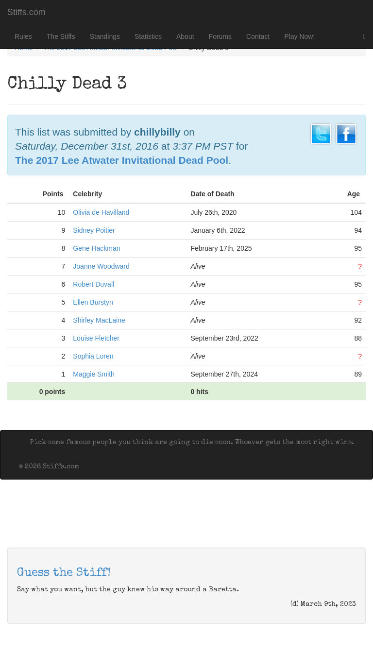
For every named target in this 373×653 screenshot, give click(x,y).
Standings (105, 36)
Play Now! (299, 36)
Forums (220, 36)
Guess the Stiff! (64, 573)
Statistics (148, 36)
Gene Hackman (96, 248)
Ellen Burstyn (93, 302)
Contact (258, 36)
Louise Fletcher (96, 338)
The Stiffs (61, 36)
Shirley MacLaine (99, 320)
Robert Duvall (93, 284)
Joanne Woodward (101, 266)
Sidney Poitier (94, 230)
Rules (23, 36)
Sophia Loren (93, 356)
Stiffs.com (26, 12)
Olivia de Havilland (101, 212)
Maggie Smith (94, 374)
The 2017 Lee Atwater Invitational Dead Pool (121, 160)
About (185, 36)
